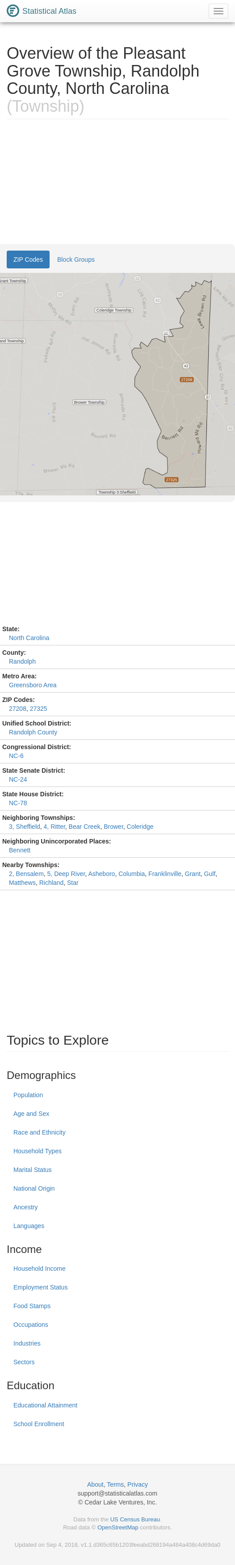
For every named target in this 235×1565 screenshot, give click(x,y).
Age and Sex (31, 1113)
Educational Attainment (45, 1405)
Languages (28, 1225)
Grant (193, 873)
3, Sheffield (24, 826)
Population (28, 1095)
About (95, 1484)
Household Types (37, 1151)
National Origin (34, 1188)
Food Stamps (31, 1306)
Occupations (30, 1324)
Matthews (22, 882)
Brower (113, 826)
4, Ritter (54, 826)
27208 (17, 708)
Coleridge (140, 826)
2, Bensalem (26, 873)
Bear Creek (85, 826)
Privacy (137, 1484)
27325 (38, 708)
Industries (27, 1343)
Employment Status (40, 1287)
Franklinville (164, 873)
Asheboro (101, 873)
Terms (115, 1484)
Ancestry (25, 1207)
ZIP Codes (28, 259)
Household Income (39, 1268)
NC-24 (18, 779)
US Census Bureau (135, 1519)
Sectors (23, 1362)
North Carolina (29, 637)
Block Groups (76, 259)
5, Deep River (66, 873)
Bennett (19, 850)
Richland (51, 882)
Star (73, 882)
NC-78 (18, 803)
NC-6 (16, 755)
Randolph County (33, 732)
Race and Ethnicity (39, 1132)
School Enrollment (38, 1423)
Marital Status (32, 1169)
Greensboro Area (33, 685)
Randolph (22, 661)
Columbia (131, 873)
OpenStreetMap (117, 1527)
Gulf (210, 873)
